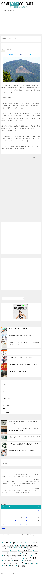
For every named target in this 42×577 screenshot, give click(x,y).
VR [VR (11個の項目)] (26, 547)
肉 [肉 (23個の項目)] (38, 563)
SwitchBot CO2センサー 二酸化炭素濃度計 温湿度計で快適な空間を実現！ (23, 422)
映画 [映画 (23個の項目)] (27, 563)
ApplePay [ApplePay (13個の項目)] (21, 542)
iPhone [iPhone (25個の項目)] (11, 545)
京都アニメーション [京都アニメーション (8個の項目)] (8, 563)
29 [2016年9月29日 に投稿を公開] (21, 524)
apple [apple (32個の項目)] (13, 543)
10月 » (3, 528)
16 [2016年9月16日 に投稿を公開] (26, 517)
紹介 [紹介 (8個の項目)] (33, 563)
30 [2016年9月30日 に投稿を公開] (26, 524)
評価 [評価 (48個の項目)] (5, 566)
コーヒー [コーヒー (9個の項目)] (13, 555)
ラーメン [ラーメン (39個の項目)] (16, 561)
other (3, 51)
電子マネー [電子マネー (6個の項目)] (12, 565)
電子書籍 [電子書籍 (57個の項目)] (21, 566)
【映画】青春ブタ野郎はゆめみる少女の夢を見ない (21, 335)
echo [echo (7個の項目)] (5, 545)
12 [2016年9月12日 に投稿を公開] (3, 517)
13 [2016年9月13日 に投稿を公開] (9, 517)
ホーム (4, 384)
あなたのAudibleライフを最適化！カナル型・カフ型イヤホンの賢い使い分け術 (24, 437)
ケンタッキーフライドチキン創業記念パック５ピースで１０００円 (23, 365)
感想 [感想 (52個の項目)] (21, 563)
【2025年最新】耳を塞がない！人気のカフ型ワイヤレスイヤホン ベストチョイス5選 (24, 451)
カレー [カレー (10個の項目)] (5, 552)
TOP (10, 535)
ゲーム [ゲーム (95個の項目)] (34, 553)
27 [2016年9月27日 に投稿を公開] (9, 524)
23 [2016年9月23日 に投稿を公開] (26, 520)
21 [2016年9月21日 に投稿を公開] (15, 520)
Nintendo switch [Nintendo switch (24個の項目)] (33, 545)
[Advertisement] (21, 23)
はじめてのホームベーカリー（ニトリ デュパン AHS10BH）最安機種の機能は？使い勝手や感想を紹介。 (24, 343)
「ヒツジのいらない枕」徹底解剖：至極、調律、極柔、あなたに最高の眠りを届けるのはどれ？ (24, 429)
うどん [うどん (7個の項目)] (31, 547)
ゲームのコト (6, 388)
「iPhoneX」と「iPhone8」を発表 (18, 328)
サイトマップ (6, 412)
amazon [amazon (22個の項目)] (6, 543)
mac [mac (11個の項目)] (17, 545)
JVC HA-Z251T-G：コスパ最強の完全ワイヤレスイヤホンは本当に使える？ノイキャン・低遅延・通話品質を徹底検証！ (24, 444)
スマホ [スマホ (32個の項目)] (27, 555)
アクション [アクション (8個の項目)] (6, 550)
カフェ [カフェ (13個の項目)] (36, 550)
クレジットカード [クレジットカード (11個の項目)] (14, 552)
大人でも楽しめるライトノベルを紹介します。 (20, 357)
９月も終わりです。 (35, 157)
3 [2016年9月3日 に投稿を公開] (32, 510)
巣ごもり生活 (6, 405)
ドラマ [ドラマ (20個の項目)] (35, 555)
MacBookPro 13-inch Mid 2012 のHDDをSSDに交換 (21, 371)
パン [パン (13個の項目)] (11, 558)
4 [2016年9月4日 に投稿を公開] (38, 510)
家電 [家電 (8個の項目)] (16, 563)
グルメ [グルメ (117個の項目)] (24, 553)
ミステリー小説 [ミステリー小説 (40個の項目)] (30, 558)
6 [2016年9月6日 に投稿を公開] (9, 514)
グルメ (4, 401)
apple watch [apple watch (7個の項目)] (29, 542)
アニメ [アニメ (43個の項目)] (14, 550)
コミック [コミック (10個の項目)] (6, 555)
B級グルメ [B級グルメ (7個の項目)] (36, 542)
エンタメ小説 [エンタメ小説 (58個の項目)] (25, 550)
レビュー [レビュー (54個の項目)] (27, 561)
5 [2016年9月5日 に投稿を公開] (3, 514)
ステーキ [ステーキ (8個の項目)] (19, 555)
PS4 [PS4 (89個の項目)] (6, 548)
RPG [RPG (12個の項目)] (16, 547)
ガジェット (5, 394)
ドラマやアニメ (6, 398)
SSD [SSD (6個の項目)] (21, 547)
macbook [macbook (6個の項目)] (22, 545)
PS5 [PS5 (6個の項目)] (11, 547)
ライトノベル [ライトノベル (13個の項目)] (7, 560)
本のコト (5, 391)
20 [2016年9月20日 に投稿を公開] (9, 520)
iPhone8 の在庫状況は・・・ (17, 350)
